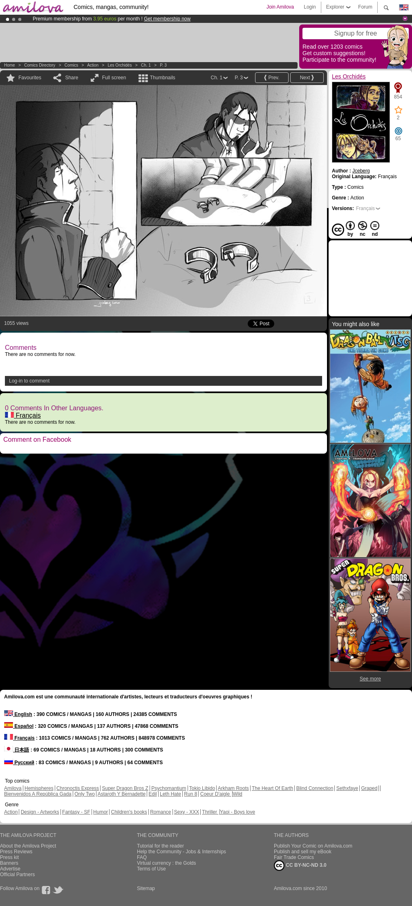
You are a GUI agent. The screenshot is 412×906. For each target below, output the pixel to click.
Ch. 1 (146, 65)
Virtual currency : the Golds (166, 863)
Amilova (13, 788)
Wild (237, 794)
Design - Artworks (40, 812)
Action (93, 65)
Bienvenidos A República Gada (38, 794)
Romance (160, 812)
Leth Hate (170, 794)
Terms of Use (151, 869)
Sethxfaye (347, 788)
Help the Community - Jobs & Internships (181, 852)
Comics (71, 65)
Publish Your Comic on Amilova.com (313, 846)
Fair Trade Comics (294, 857)
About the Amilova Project (28, 846)
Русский (19, 762)
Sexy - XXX (186, 812)
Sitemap (146, 888)
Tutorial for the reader (160, 846)
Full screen (114, 78)
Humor (100, 812)
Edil (153, 794)
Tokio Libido (202, 788)
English (18, 714)
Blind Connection (315, 788)
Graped (369, 788)
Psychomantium (168, 788)
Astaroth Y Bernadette (122, 794)
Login (310, 7)
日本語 (16, 750)
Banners (9, 863)
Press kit (9, 857)
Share (71, 78)
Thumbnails (162, 78)
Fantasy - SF (76, 812)
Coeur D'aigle (215, 794)
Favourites (29, 78)
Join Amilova (280, 7)
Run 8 (190, 794)
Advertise (10, 869)
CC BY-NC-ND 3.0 (300, 865)
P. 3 (163, 65)
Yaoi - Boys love (237, 812)
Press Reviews (16, 852)
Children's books (129, 812)
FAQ (142, 857)
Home (9, 65)
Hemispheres (39, 788)
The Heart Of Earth (272, 788)
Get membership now (167, 19)
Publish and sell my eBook (302, 852)
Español (19, 726)
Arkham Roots (233, 788)
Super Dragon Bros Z (125, 788)
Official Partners (17, 874)
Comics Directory (39, 65)
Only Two (84, 794)
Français (23, 415)
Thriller (210, 812)
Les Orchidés (119, 65)
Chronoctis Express (77, 788)
